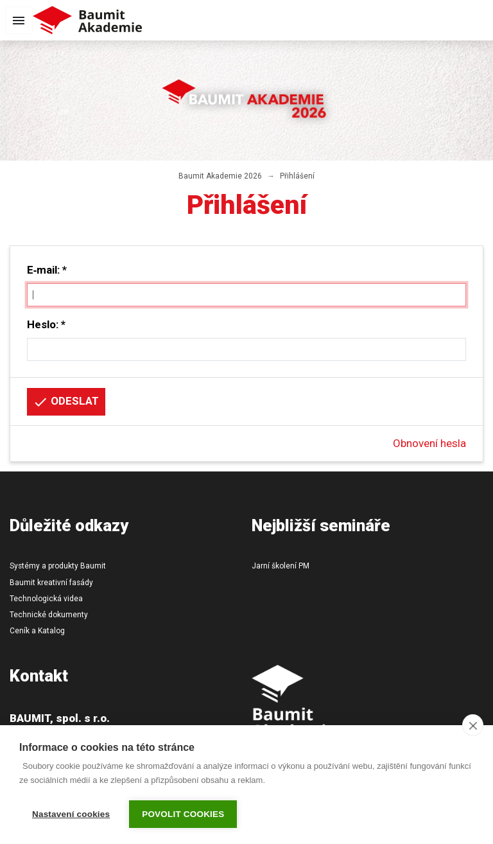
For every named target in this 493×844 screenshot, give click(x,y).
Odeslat (66, 402)
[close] (472, 725)
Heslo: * (46, 324)
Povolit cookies (183, 814)
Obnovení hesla (429, 443)
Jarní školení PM (280, 565)
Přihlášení (297, 175)
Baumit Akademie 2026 (220, 175)
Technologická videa (46, 598)
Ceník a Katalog (37, 630)
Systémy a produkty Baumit (58, 565)
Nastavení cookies (71, 814)
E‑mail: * (47, 269)
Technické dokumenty (49, 614)
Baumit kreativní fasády (51, 582)
